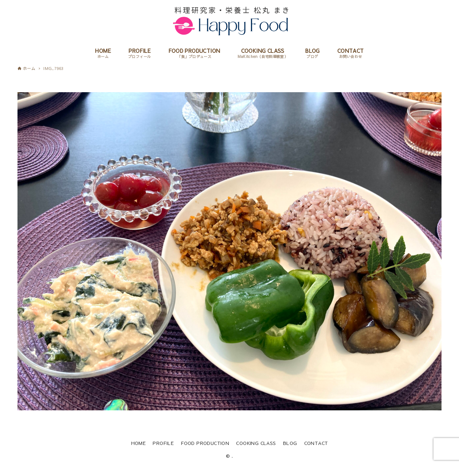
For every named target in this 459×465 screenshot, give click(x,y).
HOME (138, 443)
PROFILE (163, 443)
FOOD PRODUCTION (205, 443)
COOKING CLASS (256, 443)
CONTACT (316, 443)
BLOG (290, 443)
